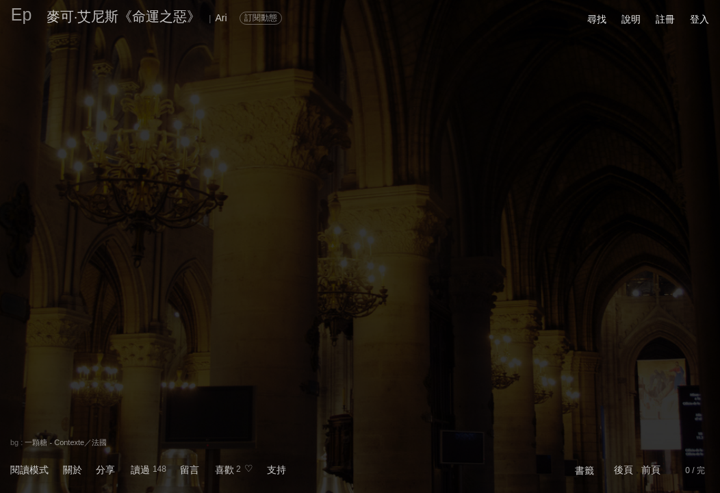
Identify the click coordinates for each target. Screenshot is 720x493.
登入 (699, 19)
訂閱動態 (260, 18)
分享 (105, 469)
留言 (189, 469)
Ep (21, 14)
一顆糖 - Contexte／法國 (66, 442)
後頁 (623, 469)
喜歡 (224, 469)
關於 (72, 469)
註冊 (665, 19)
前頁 (650, 469)
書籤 (584, 470)
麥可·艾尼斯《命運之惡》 (124, 16)
